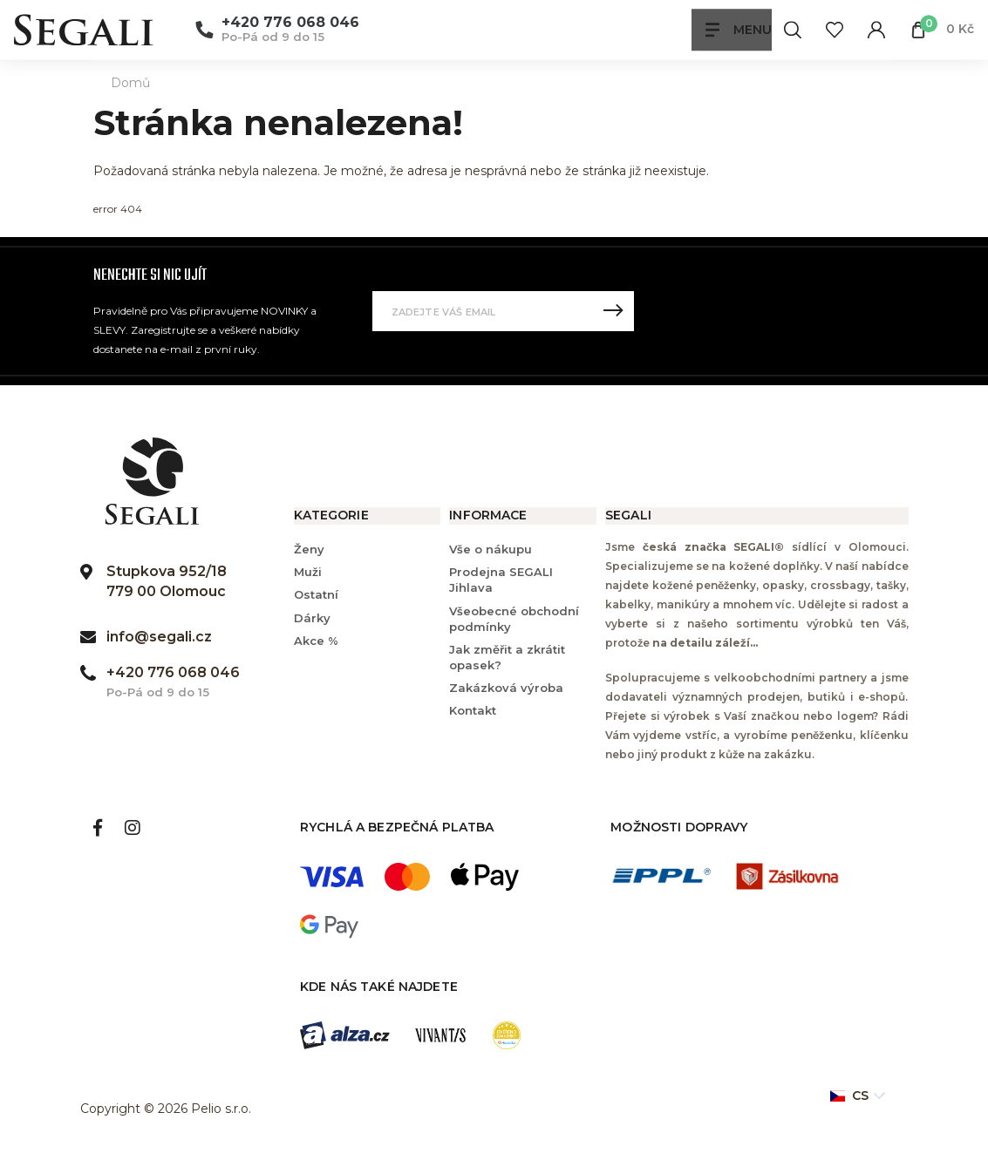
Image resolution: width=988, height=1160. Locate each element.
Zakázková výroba (506, 688)
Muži (308, 572)
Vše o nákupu (490, 549)
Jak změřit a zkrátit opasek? (507, 657)
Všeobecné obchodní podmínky (514, 619)
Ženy (309, 549)
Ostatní (316, 594)
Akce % (316, 641)
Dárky (312, 618)
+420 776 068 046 (290, 23)
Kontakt (472, 710)
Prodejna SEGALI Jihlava (501, 579)
